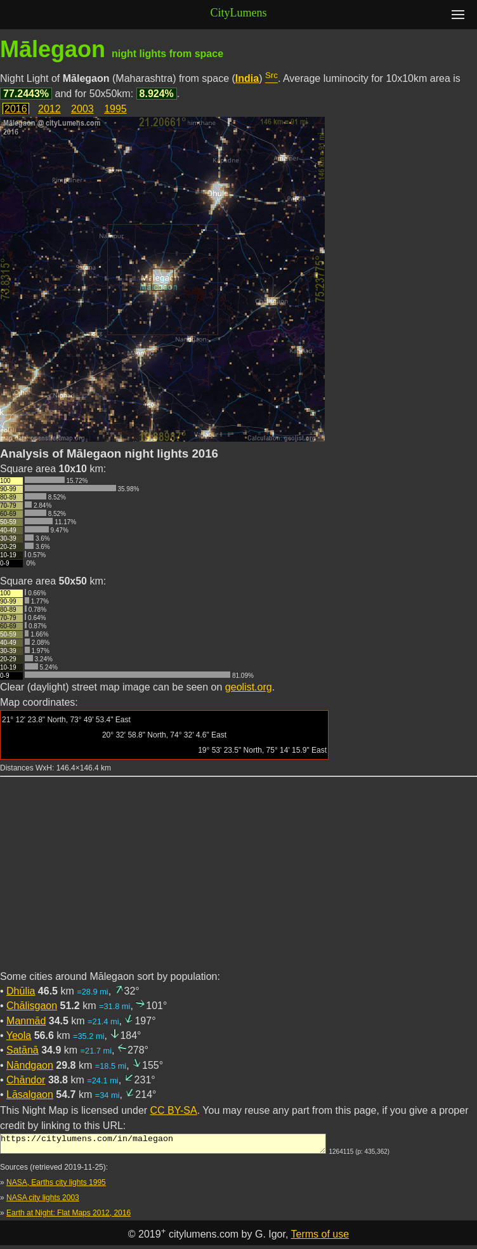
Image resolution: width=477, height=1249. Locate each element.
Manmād (26, 1020)
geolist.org (248, 687)
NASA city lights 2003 (42, 1201)
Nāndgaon (29, 1065)
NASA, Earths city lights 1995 (56, 1186)
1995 (115, 108)
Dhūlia (20, 991)
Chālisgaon (31, 1005)
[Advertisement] (238, 881)
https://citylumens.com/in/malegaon (163, 1145)
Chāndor (25, 1079)
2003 (82, 108)
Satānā (22, 1050)
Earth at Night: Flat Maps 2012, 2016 (68, 1216)
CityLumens (239, 12)
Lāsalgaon (29, 1094)
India (247, 78)
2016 (15, 108)
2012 (49, 108)
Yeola (18, 1035)
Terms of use (320, 1237)
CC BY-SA (173, 1110)
